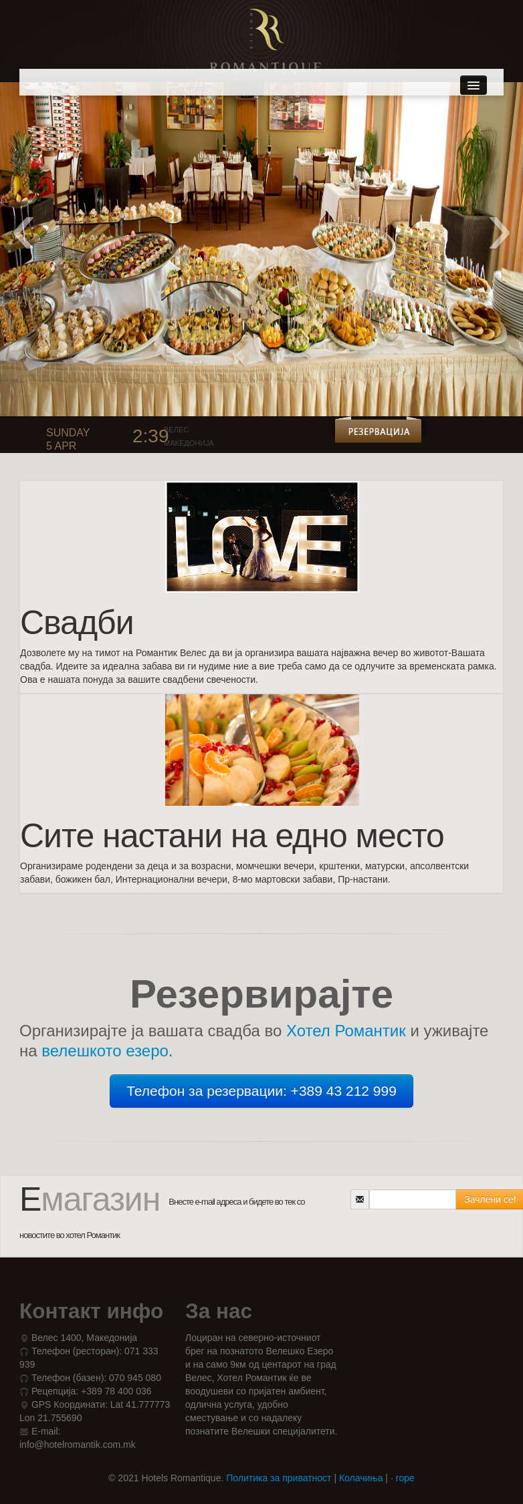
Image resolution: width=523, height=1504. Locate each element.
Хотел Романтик (346, 1031)
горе (405, 1478)
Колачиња (361, 1478)
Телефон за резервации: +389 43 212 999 (261, 1090)
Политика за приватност (278, 1478)
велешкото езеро (105, 1051)
